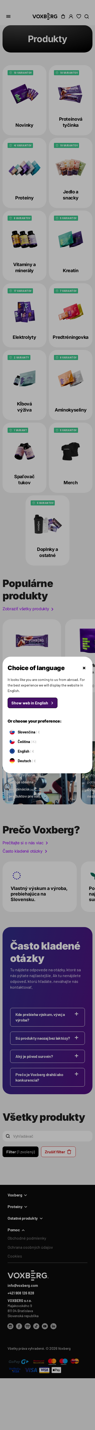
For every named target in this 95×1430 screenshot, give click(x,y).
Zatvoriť (84, 668)
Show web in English (29, 702)
